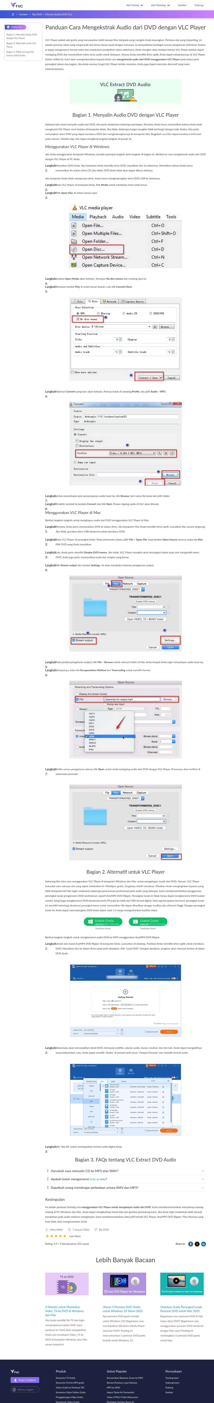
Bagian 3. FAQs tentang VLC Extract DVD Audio (20, 53)
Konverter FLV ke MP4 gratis (70, 1382)
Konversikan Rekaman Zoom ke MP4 (125, 1377)
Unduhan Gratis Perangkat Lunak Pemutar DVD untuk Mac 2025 (181, 1309)
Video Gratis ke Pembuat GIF (70, 1387)
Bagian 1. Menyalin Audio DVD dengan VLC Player (21, 36)
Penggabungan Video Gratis (69, 1397)
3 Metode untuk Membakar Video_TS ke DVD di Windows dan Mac (64, 1311)
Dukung (199, 5)
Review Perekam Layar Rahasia (122, 1382)
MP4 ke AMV (113, 1387)
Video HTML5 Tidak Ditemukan (122, 1397)
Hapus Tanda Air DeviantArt (120, 1392)
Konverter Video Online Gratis (71, 1392)
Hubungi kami (172, 1382)
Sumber (182, 5)
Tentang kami (171, 1377)
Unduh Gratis (108, 922)
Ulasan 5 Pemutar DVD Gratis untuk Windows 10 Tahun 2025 (123, 1309)
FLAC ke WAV (98, 1179)
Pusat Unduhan (25, 1380)
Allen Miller (56, 1229)
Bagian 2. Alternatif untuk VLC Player (21, 45)
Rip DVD (37, 14)
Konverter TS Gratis (65, 1377)
